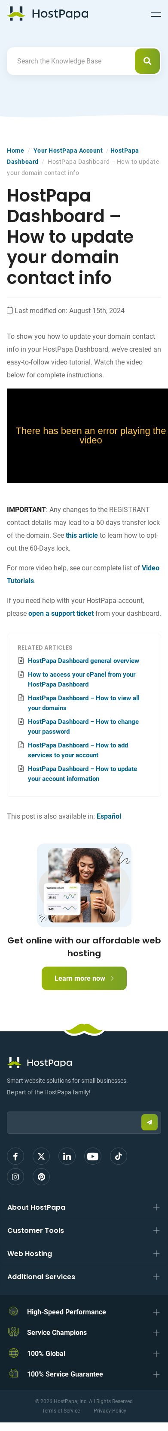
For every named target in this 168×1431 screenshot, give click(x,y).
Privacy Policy (110, 1411)
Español (109, 816)
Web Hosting (29, 1254)
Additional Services (41, 1277)
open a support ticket (61, 613)
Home (15, 150)
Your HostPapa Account (68, 150)
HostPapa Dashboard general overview (83, 661)
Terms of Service (61, 1411)
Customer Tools (35, 1230)
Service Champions (57, 1333)
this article (82, 535)
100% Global (46, 1354)
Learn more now (84, 978)
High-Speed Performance (66, 1312)
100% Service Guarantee (65, 1374)
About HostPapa (36, 1207)
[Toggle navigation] (156, 13)
